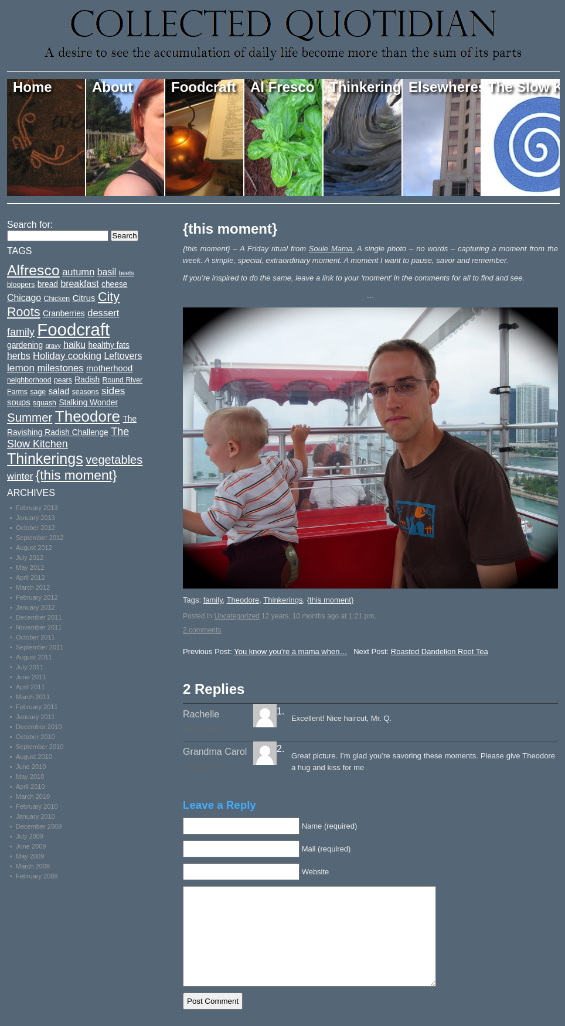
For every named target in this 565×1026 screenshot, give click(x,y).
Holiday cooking (67, 355)
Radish (87, 379)
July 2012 (29, 557)
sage (38, 392)
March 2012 (33, 587)
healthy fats (108, 345)
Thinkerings (366, 87)
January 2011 (35, 716)
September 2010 (39, 746)
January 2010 (35, 816)
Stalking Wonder (88, 402)
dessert (103, 313)
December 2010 (39, 726)
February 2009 (37, 876)
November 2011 (39, 627)
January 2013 (35, 517)
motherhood (109, 368)
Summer (29, 417)
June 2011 (31, 676)
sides (113, 390)
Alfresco (33, 270)
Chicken (57, 299)
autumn (78, 272)
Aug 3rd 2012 (202, 729)
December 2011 (39, 617)
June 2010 (31, 766)
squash (44, 403)
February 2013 (37, 507)
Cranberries (64, 313)
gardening (25, 345)
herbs (18, 356)
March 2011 (33, 696)
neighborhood (29, 380)
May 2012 (30, 567)
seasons (85, 392)
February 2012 (37, 597)
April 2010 (30, 786)
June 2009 (31, 846)
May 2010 (30, 776)
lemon (21, 368)
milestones (60, 368)
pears (63, 380)
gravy (53, 345)
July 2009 (29, 836)
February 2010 (37, 806)
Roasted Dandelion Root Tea (439, 651)
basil (107, 272)
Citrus (84, 298)
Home (32, 87)
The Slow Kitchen (524, 87)
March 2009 (33, 866)
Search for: (30, 225)
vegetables (114, 459)
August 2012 (34, 547)
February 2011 (37, 706)
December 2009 (39, 826)
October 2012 (35, 527)
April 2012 (30, 577)
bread (48, 284)
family (213, 600)
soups (18, 402)
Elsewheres (445, 87)
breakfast (79, 284)
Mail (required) (326, 848)
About (112, 87)
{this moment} (230, 229)
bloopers (21, 285)
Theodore (243, 600)
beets (126, 272)
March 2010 (33, 796)
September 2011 (39, 647)
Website (315, 871)
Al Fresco (282, 87)
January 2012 (35, 607)
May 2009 (30, 856)
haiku (74, 345)
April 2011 (30, 686)
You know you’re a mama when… (290, 651)
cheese (114, 284)
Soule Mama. (332, 248)
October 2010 (35, 736)
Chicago (24, 298)
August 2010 (34, 756)
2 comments (202, 630)
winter (20, 476)
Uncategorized (236, 616)
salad (59, 391)
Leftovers (123, 356)
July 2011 (29, 667)
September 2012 (39, 537)
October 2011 (35, 637)
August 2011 (34, 657)
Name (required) (330, 826)
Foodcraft (203, 87)
